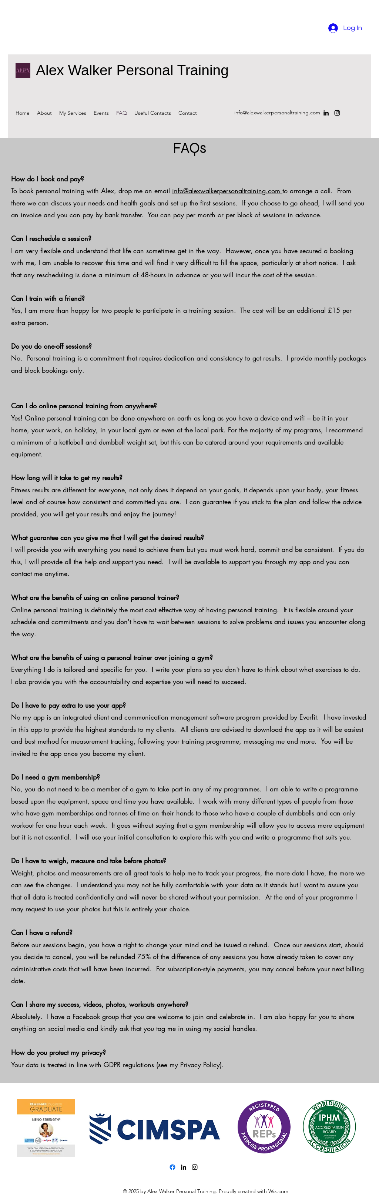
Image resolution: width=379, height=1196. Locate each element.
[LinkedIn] (326, 113)
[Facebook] (172, 1167)
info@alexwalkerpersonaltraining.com (277, 112)
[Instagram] (337, 113)
